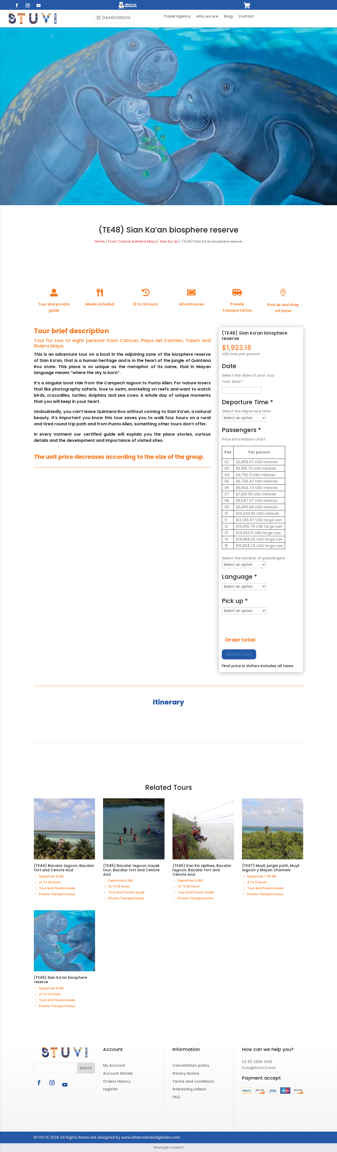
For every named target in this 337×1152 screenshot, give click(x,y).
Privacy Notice (186, 1073)
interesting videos (189, 1089)
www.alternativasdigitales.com (150, 1137)
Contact (246, 16)
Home (100, 241)
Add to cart (239, 654)
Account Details (118, 1073)
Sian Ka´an (169, 241)
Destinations (116, 17)
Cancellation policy (191, 1065)
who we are (207, 16)
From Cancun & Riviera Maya (132, 241)
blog (228, 16)
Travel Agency (177, 16)
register (110, 1089)
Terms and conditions (193, 1081)
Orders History (116, 1081)
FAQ (176, 1097)
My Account (114, 1065)
